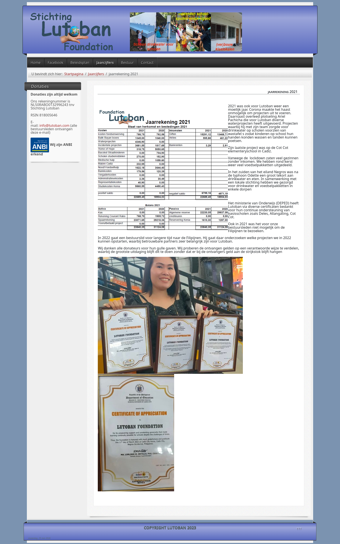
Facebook (55, 62)
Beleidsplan (79, 62)
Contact (147, 62)
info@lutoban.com (54, 125)
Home (36, 62)
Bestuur (127, 62)
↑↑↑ (299, 528)
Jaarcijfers (105, 62)
